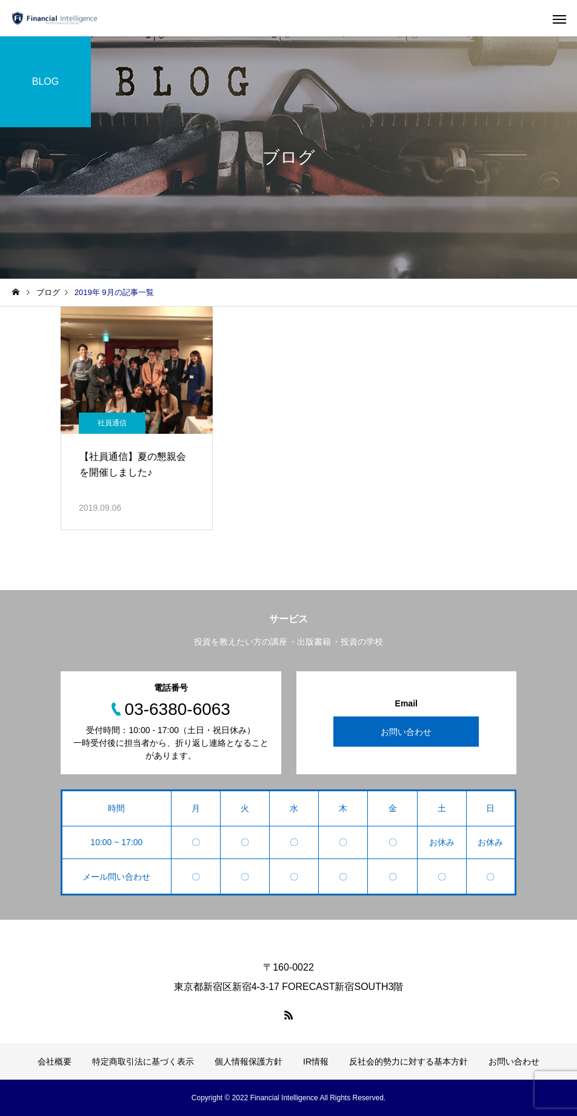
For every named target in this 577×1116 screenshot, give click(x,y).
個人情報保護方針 (248, 1061)
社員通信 (112, 423)
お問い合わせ (406, 732)
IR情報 (316, 1061)
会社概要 (55, 1061)
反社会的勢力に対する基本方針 (408, 1061)
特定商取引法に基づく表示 (143, 1061)
